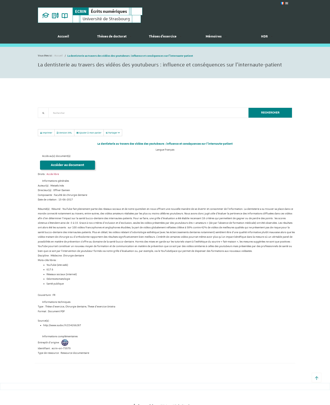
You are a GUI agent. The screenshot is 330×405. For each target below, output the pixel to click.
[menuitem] (63, 38)
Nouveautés (68, 120)
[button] (316, 377)
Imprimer (46, 132)
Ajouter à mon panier (89, 132)
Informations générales (55, 181)
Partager (113, 132)
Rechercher (270, 113)
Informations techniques (56, 302)
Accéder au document (67, 165)
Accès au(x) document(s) (56, 156)
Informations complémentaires (60, 336)
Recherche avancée (49, 120)
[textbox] (146, 113)
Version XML (64, 132)
